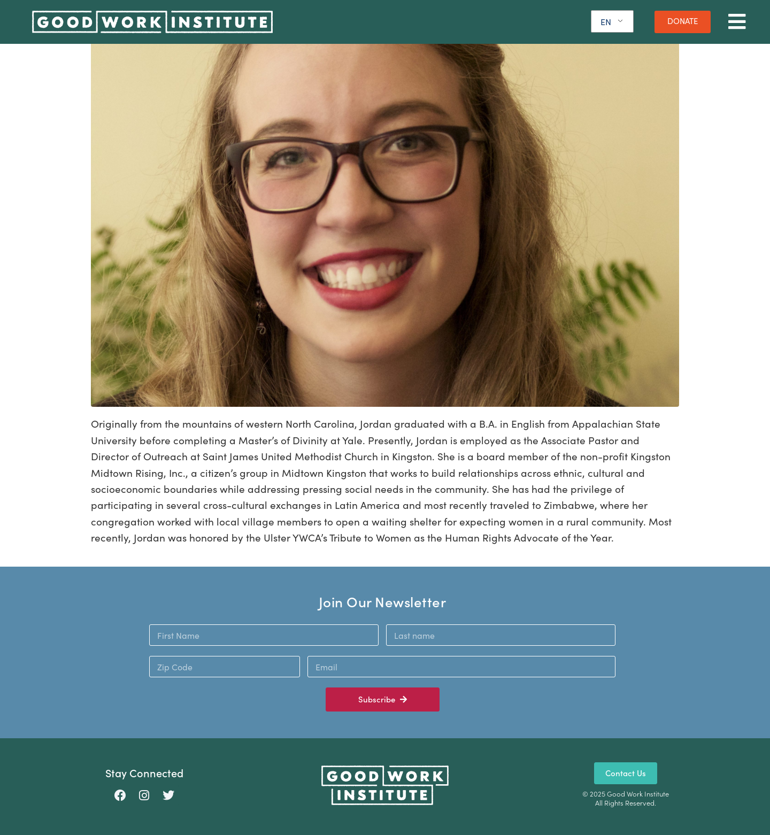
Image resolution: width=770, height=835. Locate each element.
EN (605, 21)
